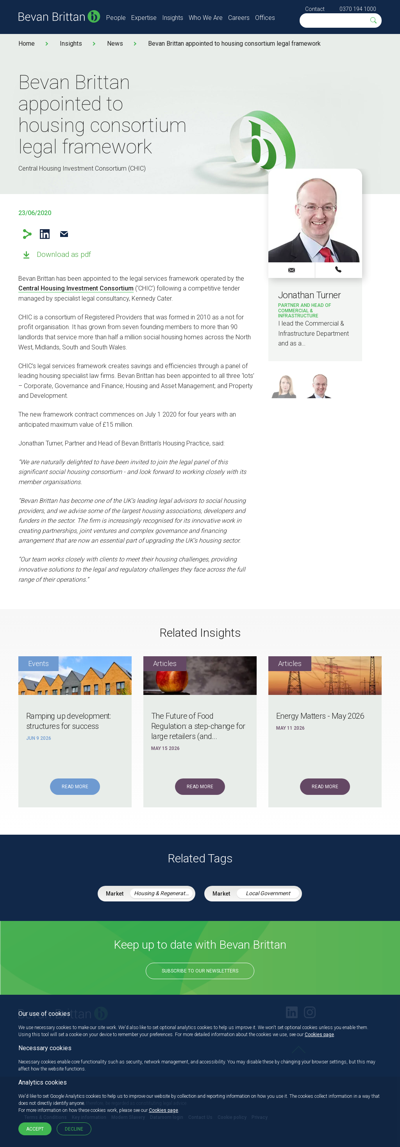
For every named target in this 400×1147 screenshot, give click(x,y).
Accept (35, 1129)
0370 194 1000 (357, 9)
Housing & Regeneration (163, 893)
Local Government (268, 893)
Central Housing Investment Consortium (76, 288)
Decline (74, 1129)
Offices (265, 17)
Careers (239, 17)
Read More (75, 786)
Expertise (144, 17)
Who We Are (206, 17)
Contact (315, 9)
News (115, 43)
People (116, 17)
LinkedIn (45, 234)
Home (26, 43)
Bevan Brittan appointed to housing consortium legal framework (234, 43)
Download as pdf (64, 254)
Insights (172, 17)
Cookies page (319, 1034)
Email (64, 234)
